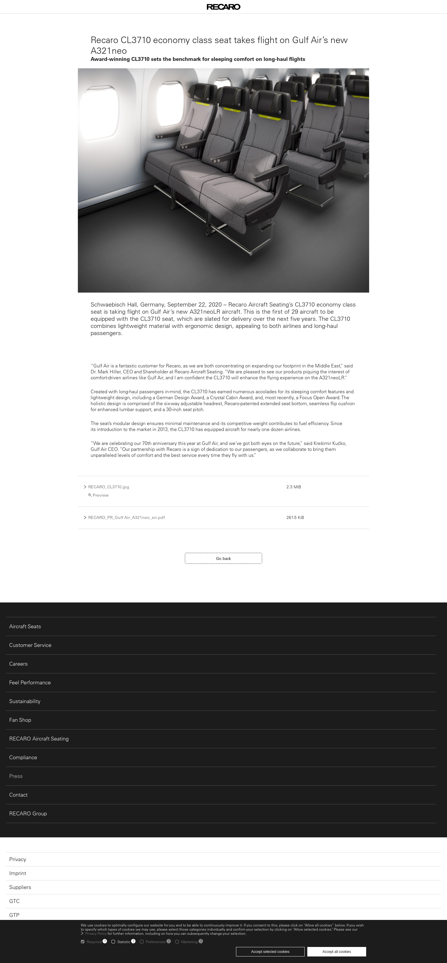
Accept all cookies (336, 952)
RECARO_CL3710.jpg (108, 487)
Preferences (156, 941)
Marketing (189, 941)
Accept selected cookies (270, 952)
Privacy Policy (96, 933)
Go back (223, 558)
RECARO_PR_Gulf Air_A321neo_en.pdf (126, 517)
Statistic (123, 941)
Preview (101, 495)
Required (94, 941)
